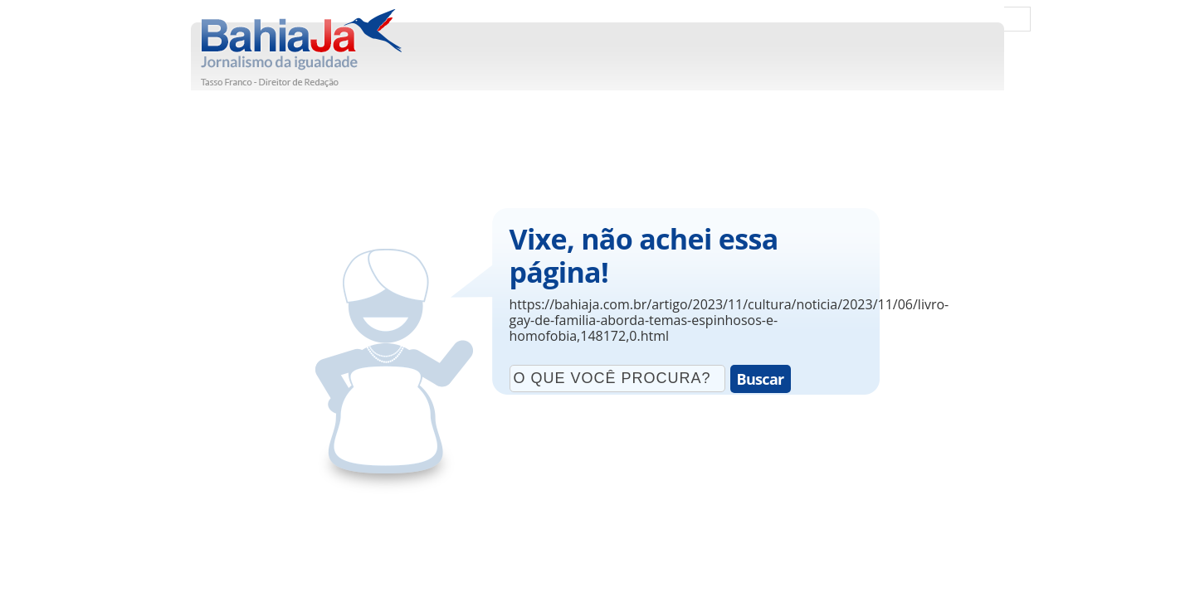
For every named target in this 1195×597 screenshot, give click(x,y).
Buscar (760, 379)
